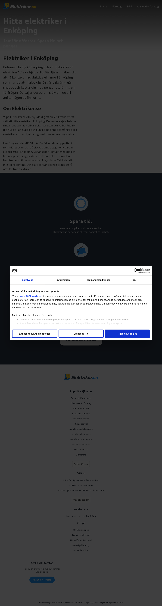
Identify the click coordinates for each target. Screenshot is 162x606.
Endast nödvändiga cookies (34, 333)
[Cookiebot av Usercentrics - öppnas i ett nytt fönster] (136, 270)
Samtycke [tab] (27, 279)
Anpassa (81, 333)
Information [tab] (63, 279)
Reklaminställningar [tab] (98, 279)
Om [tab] (134, 279)
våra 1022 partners (31, 296)
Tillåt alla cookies (127, 333)
